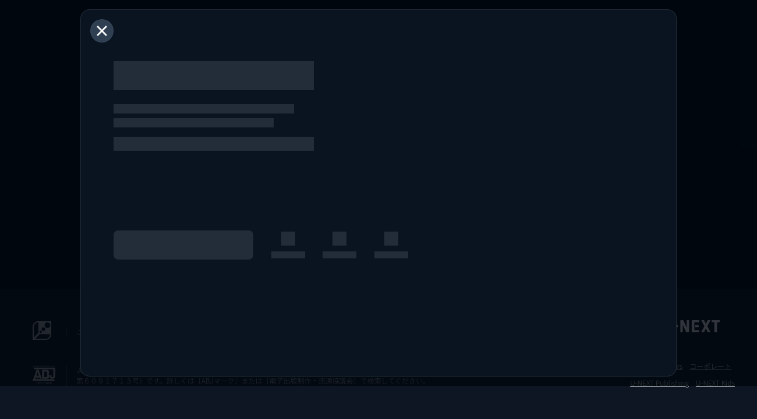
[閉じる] (102, 30)
